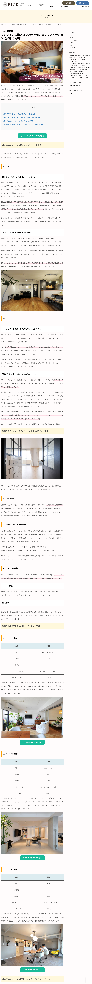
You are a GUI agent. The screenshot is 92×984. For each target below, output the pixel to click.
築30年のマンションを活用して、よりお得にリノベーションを (23, 124)
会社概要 (82, 7)
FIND (70, 93)
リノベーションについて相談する (32, 136)
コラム (71, 7)
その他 (71, 37)
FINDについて (53, 7)
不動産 (10, 31)
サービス (60, 7)
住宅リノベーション (74, 45)
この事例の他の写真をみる (32, 742)
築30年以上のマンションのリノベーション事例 (18, 121)
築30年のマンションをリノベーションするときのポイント (21, 117)
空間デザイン (72, 47)
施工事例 (66, 7)
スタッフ (71, 35)
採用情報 (87, 7)
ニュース (76, 7)
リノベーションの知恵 (75, 40)
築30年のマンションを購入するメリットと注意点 (19, 114)
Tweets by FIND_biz (74, 85)
